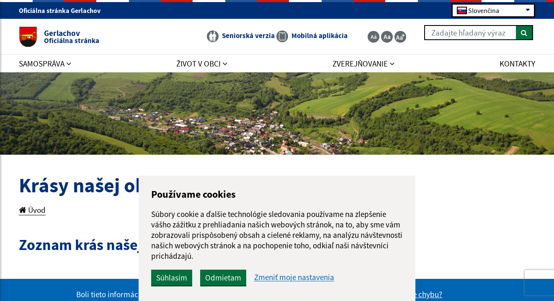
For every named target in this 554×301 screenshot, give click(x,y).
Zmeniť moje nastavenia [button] (294, 277)
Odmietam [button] (223, 278)
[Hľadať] (524, 32)
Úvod (32, 210)
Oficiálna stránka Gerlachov (63, 10)
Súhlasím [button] (171, 278)
